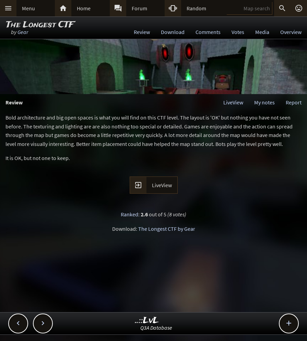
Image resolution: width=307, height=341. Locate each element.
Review (142, 32)
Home (84, 8)
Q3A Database (156, 327)
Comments (208, 32)
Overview (291, 32)
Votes (238, 32)
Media (262, 32)
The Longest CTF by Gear (166, 228)
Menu (28, 8)
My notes (264, 102)
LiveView (233, 102)
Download (173, 32)
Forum (139, 8)
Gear (22, 32)
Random (196, 8)
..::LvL (146, 321)
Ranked (129, 214)
